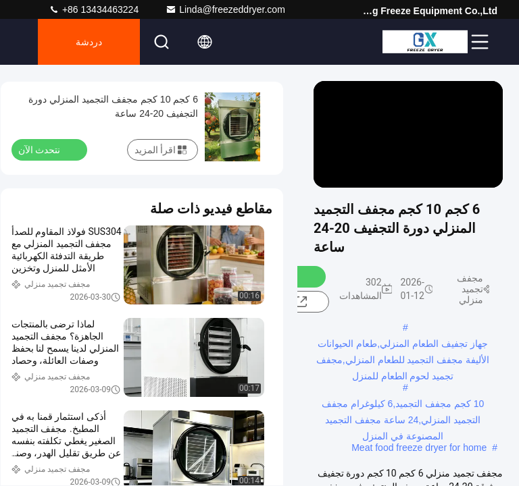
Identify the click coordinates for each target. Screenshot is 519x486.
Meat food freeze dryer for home (419, 447)
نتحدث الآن (47, 149)
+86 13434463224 (94, 9)
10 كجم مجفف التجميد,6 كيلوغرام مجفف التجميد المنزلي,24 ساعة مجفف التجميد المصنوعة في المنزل (403, 405)
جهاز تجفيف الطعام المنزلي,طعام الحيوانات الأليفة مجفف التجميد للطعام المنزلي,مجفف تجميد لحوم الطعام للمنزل (402, 345)
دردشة (89, 41)
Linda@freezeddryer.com (225, 9)
